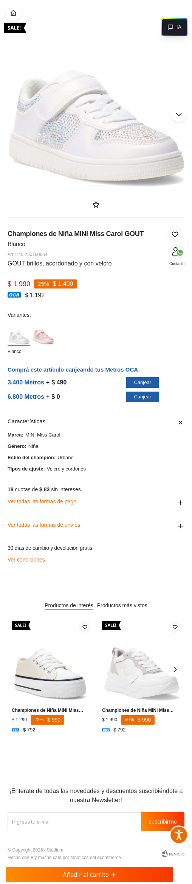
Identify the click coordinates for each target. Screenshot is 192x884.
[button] (178, 114)
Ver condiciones (26, 560)
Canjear (142, 382)
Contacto (176, 264)
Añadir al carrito (89, 874)
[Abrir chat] (174, 27)
